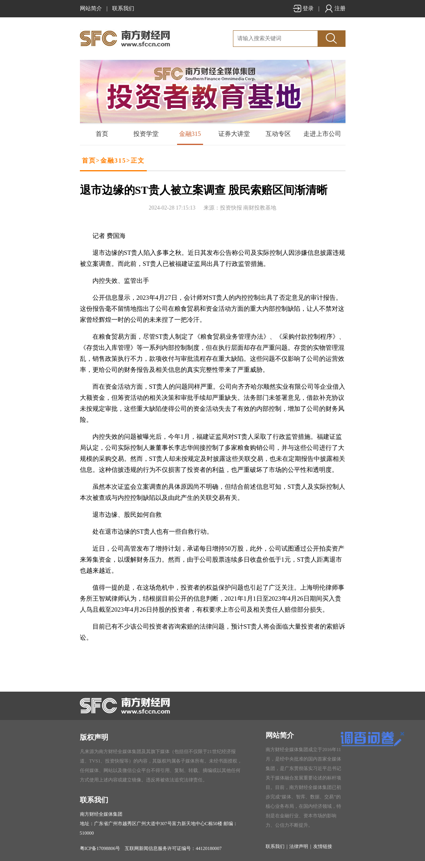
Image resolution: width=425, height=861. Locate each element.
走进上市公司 (322, 133)
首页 (102, 133)
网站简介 (91, 8)
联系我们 (123, 8)
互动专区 (278, 133)
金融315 (190, 133)
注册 (335, 8)
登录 (303, 8)
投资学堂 (146, 133)
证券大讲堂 (234, 133)
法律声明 (298, 846)
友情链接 (322, 846)
